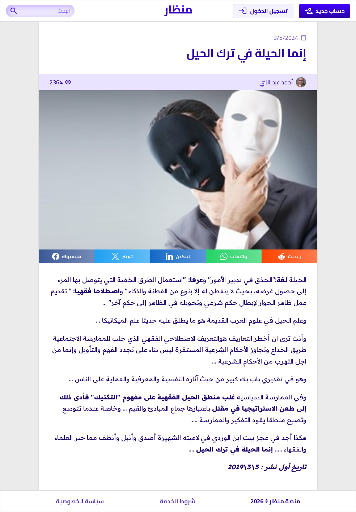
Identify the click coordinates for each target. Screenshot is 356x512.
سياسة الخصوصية (80, 501)
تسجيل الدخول (263, 11)
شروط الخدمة (177, 501)
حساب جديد (325, 11)
